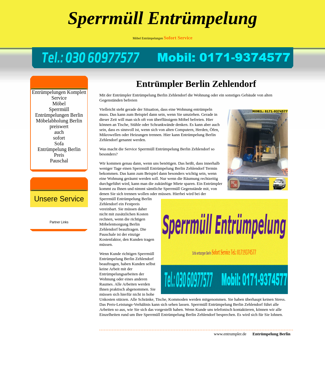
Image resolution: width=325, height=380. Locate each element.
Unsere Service (59, 199)
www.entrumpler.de (230, 333)
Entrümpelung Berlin (167, 168)
